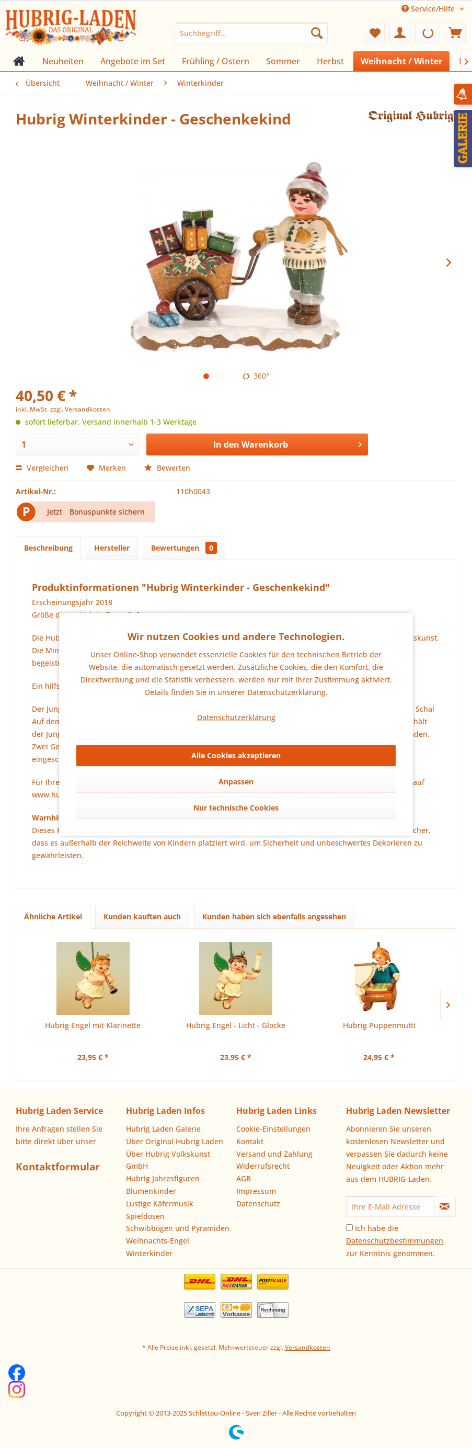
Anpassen (236, 781)
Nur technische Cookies (236, 808)
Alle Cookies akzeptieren (236, 755)
